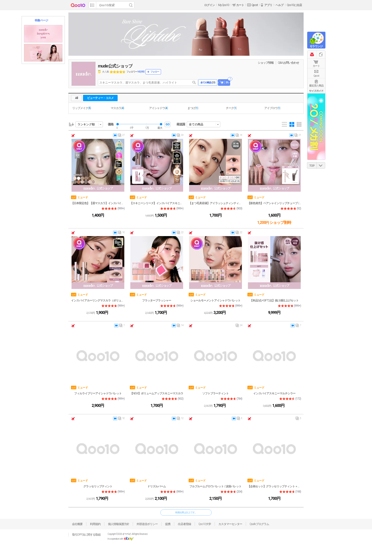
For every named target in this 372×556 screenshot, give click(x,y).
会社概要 (77, 524)
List (284, 124)
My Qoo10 (223, 5)
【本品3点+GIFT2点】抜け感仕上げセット (274, 300)
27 (121, 136)
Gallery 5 (299, 124)
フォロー (154, 71)
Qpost (255, 5)
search (194, 82)
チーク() (231, 108)
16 (239, 136)
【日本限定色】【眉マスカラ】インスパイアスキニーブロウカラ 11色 (98, 203)
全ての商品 (196, 124)
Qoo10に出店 (294, 5)
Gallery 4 (291, 124)
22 (180, 233)
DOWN (321, 165)
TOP (311, 165)
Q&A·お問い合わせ (288, 62)
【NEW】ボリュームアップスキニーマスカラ (156, 393)
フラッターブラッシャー (156, 300)
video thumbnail (115, 135)
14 (180, 326)
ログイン (209, 5)
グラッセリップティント (97, 486)
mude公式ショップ (115, 65)
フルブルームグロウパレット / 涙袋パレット (215, 486)
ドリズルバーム (156, 486)
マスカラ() (117, 108)
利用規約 (95, 524)
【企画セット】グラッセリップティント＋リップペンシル (274, 486)
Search (130, 5)
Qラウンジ (316, 46)
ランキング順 (86, 124)
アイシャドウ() (158, 108)
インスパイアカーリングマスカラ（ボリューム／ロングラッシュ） (98, 300)
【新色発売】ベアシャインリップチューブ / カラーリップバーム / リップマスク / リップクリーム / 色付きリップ (274, 203)
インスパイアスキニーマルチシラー (274, 393)
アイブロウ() (272, 108)
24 (239, 326)
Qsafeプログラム (259, 524)
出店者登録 (184, 524)
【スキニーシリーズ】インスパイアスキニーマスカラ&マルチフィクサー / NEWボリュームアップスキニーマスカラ (156, 203)
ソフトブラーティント (215, 393)
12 (180, 419)
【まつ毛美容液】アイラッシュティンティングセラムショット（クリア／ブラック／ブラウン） (215, 203)
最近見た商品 (316, 85)
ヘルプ (279, 5)
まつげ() (192, 108)
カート (316, 65)
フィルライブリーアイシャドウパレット (98, 393)
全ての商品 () (207, 82)
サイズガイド (316, 90)
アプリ (268, 5)
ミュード (79, 197)
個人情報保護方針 (118, 524)
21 (297, 136)
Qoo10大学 (204, 524)
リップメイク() (81, 108)
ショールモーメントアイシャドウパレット (215, 300)
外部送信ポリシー (147, 524)
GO (167, 124)
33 (180, 136)
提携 (167, 524)
